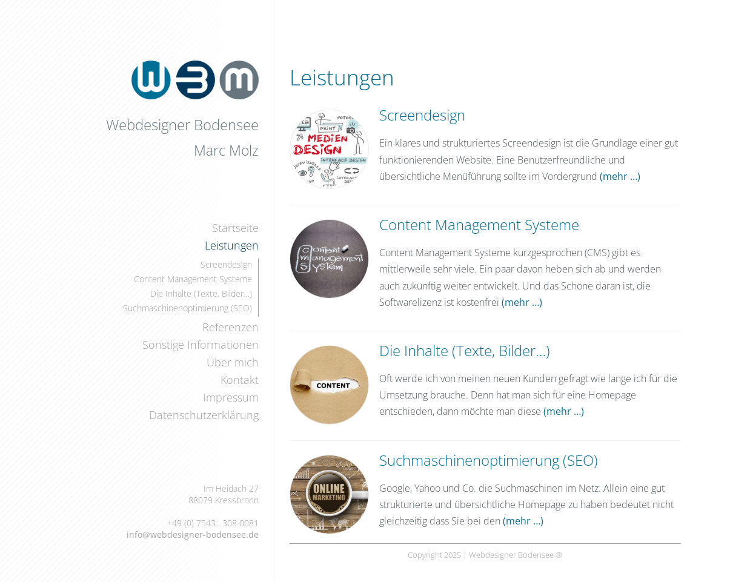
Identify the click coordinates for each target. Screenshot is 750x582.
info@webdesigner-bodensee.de (193, 534)
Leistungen (232, 245)
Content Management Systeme (193, 279)
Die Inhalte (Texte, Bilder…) (201, 293)
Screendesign (226, 264)
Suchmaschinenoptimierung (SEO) (187, 308)
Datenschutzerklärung (204, 415)
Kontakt (240, 379)
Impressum (231, 397)
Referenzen (230, 327)
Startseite (235, 227)
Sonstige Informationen (200, 344)
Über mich (233, 362)
